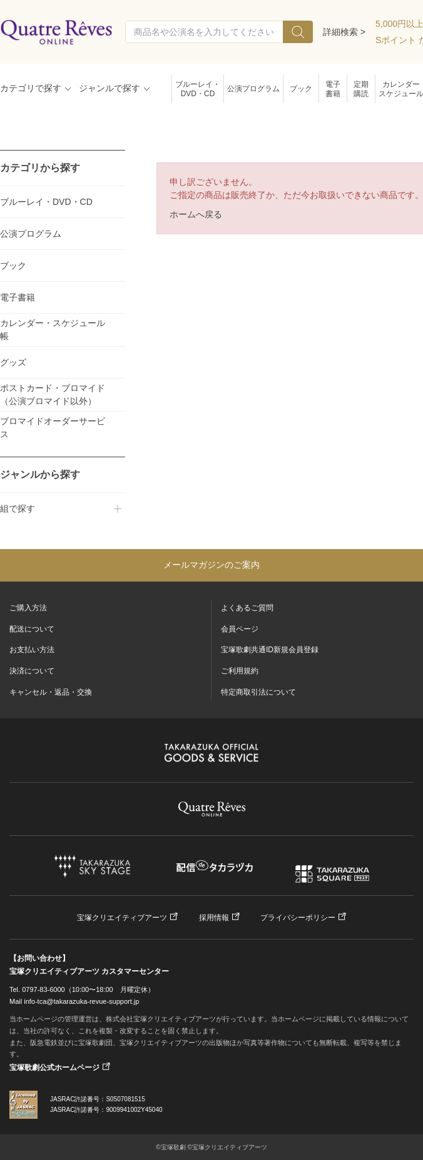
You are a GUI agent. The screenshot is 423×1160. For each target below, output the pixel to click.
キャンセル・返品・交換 (50, 692)
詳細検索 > (344, 32)
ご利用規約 (239, 671)
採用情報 (214, 917)
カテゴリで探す (30, 88)
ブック (301, 88)
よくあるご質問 (247, 607)
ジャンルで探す (109, 88)
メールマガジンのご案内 (211, 565)
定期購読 (361, 89)
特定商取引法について (258, 692)
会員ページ (239, 629)
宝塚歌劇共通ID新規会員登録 (270, 649)
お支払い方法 (31, 649)
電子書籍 (332, 89)
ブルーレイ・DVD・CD (197, 89)
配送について (31, 629)
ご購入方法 (28, 607)
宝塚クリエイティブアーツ (122, 917)
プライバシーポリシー (297, 917)
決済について (31, 671)
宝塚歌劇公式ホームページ (54, 1067)
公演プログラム (253, 88)
